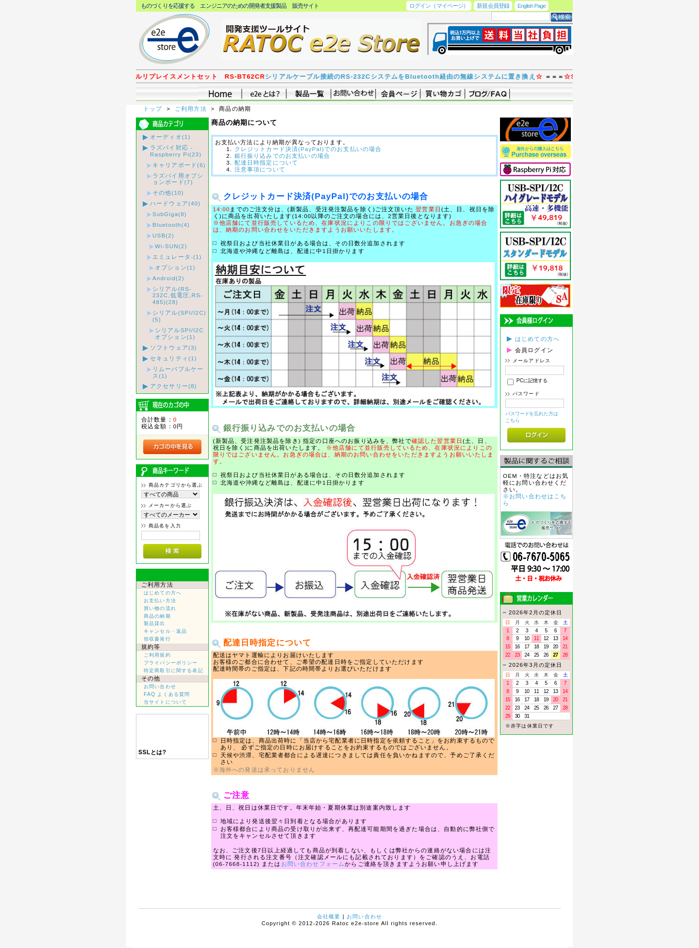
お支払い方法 (160, 600)
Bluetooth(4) (171, 224)
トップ (154, 108)
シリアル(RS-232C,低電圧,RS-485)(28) (177, 295)
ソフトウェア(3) (173, 347)
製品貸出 (155, 623)
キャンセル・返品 (165, 631)
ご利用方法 (192, 108)
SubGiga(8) (169, 214)
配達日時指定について (266, 162)
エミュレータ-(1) (177, 257)
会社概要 (329, 916)
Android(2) (168, 278)
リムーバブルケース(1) (177, 372)
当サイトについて (165, 702)
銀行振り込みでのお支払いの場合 (282, 155)
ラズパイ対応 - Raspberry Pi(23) (175, 150)
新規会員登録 (493, 5)
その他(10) (168, 192)
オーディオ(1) (170, 137)
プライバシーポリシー (171, 662)
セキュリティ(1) (173, 358)
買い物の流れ (160, 608)
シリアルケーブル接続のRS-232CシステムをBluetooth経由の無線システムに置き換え (414, 76)
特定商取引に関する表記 (173, 670)
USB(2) (163, 235)
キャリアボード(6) (179, 165)
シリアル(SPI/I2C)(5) (179, 315)
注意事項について (259, 169)
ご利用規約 (157, 655)
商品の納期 (157, 616)
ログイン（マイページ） (438, 5)
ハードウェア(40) (175, 203)
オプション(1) (175, 267)
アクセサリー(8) (173, 386)
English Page (531, 5)
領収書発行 (157, 639)
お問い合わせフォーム (313, 864)
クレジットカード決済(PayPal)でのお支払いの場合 (308, 149)
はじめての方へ (163, 592)
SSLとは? (152, 752)
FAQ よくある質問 (167, 694)
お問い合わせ (160, 686)
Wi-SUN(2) (171, 246)
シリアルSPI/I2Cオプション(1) (179, 333)
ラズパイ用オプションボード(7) (177, 179)
